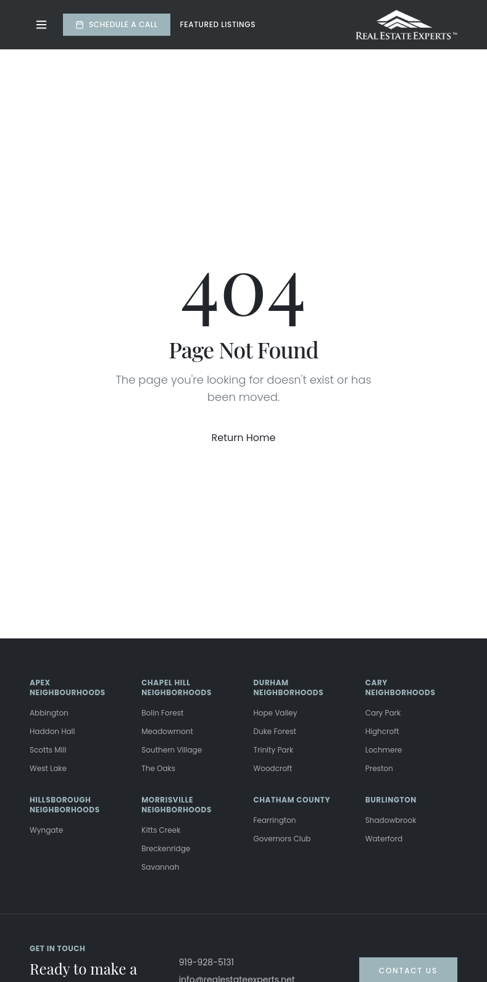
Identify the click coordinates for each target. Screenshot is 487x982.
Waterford (383, 838)
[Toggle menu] (41, 24)
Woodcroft (273, 768)
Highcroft (382, 731)
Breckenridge (165, 848)
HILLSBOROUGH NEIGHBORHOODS (65, 804)
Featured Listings (218, 25)
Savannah (160, 867)
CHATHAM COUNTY (292, 799)
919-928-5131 (206, 962)
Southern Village (171, 750)
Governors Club (282, 838)
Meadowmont (167, 731)
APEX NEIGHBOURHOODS (68, 687)
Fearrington (275, 820)
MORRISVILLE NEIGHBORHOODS (176, 804)
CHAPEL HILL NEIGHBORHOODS (176, 687)
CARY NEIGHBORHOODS (400, 687)
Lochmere (383, 750)
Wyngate (46, 830)
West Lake (48, 768)
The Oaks (158, 768)
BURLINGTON (391, 799)
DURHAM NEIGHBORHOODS (289, 687)
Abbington (49, 713)
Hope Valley (276, 713)
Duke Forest (275, 731)
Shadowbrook (391, 820)
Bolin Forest (162, 713)
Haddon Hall (52, 731)
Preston (379, 768)
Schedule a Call (116, 24)
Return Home (244, 438)
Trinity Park (274, 750)
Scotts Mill (48, 750)
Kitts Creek (160, 830)
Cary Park (383, 713)
